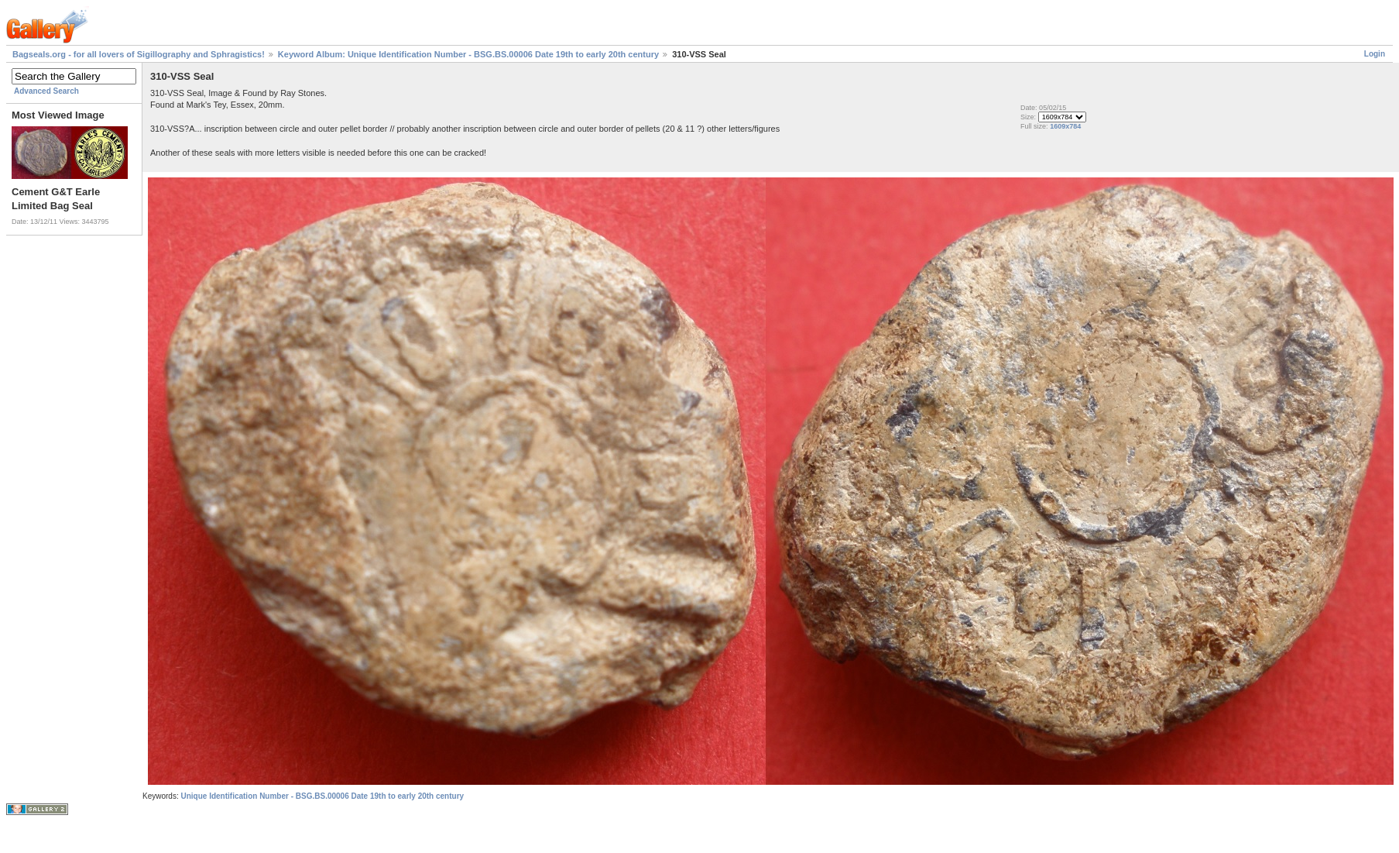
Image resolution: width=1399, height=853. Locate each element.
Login (1374, 54)
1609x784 (1065, 126)
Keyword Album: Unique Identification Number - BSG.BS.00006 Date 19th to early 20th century (468, 54)
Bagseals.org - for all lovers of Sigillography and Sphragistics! (138, 54)
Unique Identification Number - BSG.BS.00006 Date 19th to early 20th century (322, 796)
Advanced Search (46, 91)
